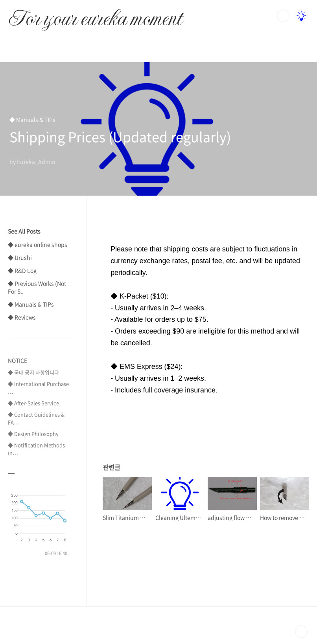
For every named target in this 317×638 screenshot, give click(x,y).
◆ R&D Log (22, 270)
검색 (283, 16)
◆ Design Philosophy (33, 433)
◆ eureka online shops (37, 244)
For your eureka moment (95, 14)
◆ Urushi (20, 257)
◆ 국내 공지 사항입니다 (33, 372)
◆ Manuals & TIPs (31, 304)
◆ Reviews (22, 317)
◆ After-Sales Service (33, 403)
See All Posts (24, 231)
